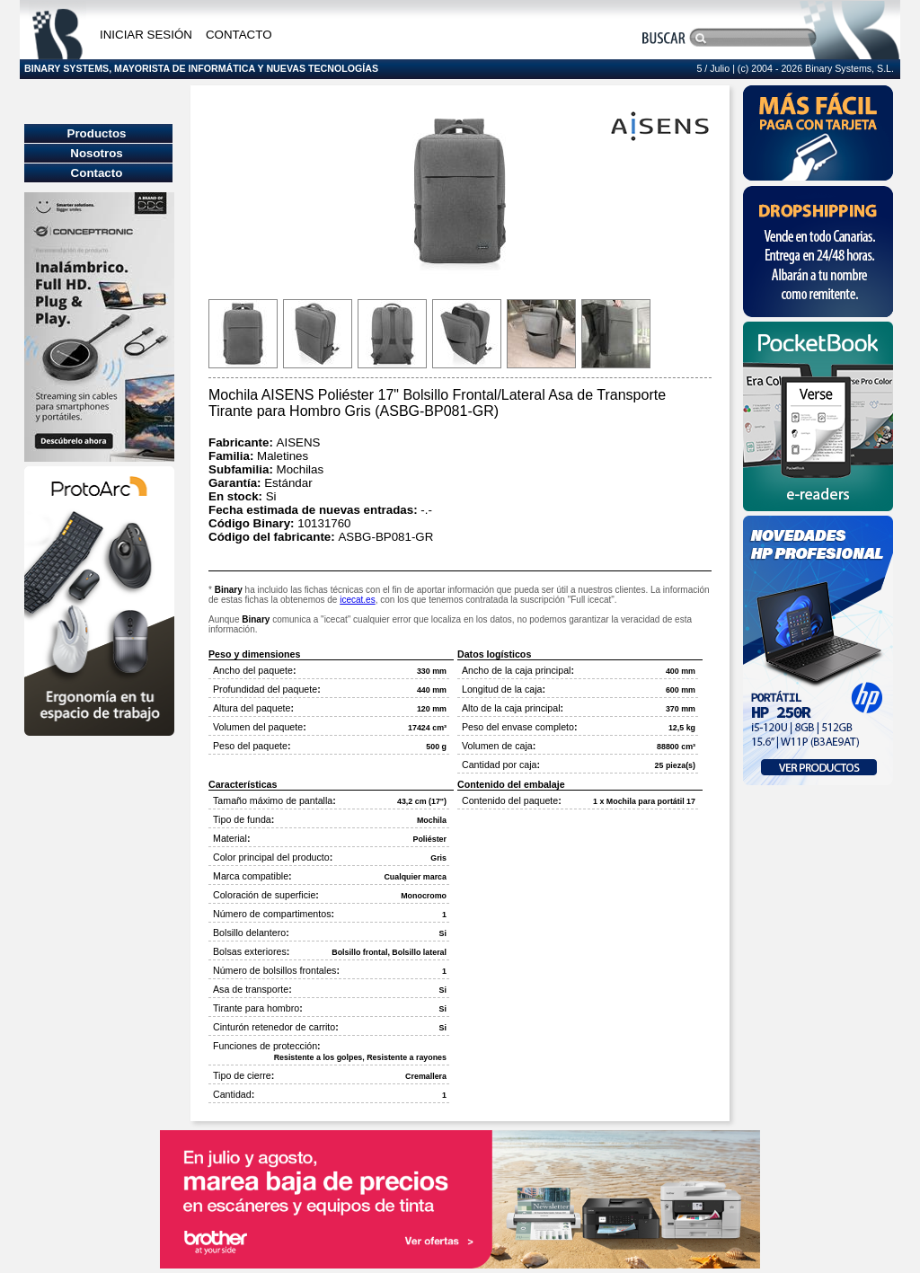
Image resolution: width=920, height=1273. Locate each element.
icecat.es (357, 600)
